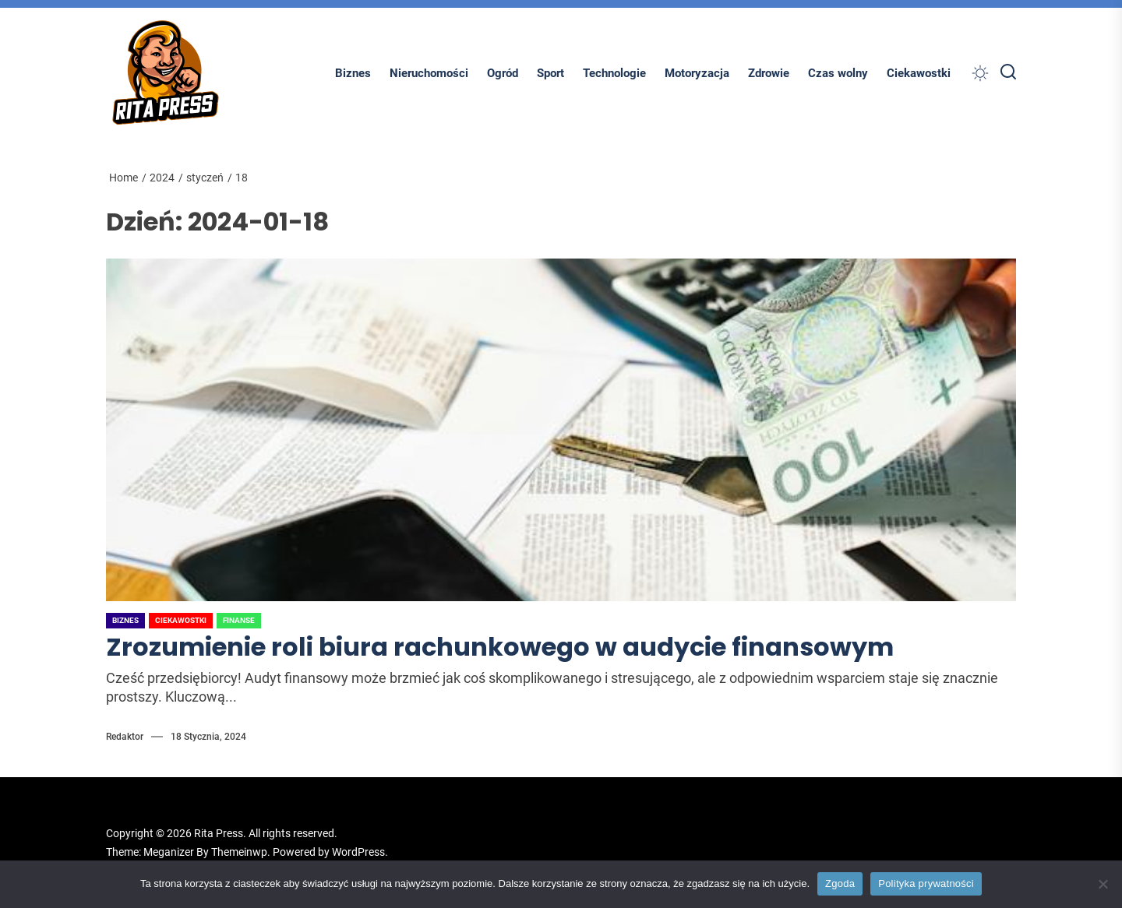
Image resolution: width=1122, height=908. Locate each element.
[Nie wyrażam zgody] (1102, 884)
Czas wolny (838, 73)
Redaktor (124, 736)
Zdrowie (768, 73)
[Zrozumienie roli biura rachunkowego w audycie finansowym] (561, 430)
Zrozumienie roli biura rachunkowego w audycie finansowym (500, 646)
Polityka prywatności (926, 883)
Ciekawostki (919, 73)
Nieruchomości (429, 73)
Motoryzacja (697, 73)
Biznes (353, 73)
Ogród (502, 73)
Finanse (239, 620)
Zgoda (840, 883)
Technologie (614, 73)
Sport (550, 73)
